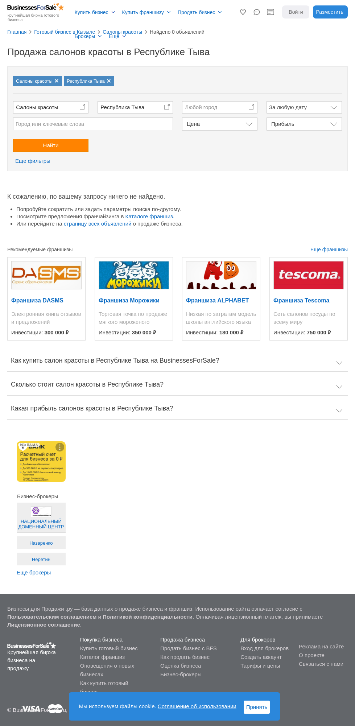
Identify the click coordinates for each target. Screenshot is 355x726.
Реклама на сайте (321, 646)
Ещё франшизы (329, 249)
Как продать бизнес (185, 657)
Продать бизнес (196, 12)
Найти (51, 145)
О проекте (312, 655)
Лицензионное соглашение (43, 625)
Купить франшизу (143, 12)
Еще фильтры (32, 161)
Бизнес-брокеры (181, 674)
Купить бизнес (91, 12)
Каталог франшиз (102, 657)
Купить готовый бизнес (109, 648)
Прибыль (282, 124)
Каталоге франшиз (149, 216)
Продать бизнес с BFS (188, 648)
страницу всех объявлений (98, 223)
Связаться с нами (321, 664)
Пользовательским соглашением (51, 617)
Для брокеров (257, 639)
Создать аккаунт (261, 657)
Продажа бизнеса (182, 639)
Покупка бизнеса (101, 639)
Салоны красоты (37, 107)
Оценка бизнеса (180, 666)
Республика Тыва (122, 107)
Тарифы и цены (260, 666)
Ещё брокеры (34, 572)
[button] (243, 12)
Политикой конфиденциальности (148, 617)
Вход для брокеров (264, 648)
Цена (193, 124)
